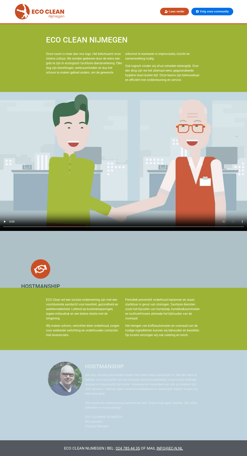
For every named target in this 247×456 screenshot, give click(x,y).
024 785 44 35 (128, 448)
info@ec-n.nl (170, 448)
